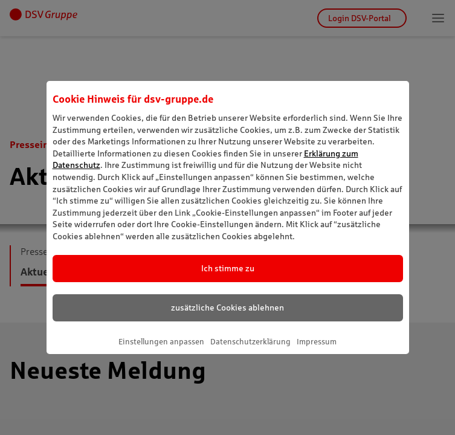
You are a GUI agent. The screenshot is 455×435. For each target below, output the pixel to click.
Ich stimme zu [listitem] (227, 268)
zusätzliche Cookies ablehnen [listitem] (227, 307)
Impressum (317, 341)
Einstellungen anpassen (161, 341)
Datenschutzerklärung (250, 341)
